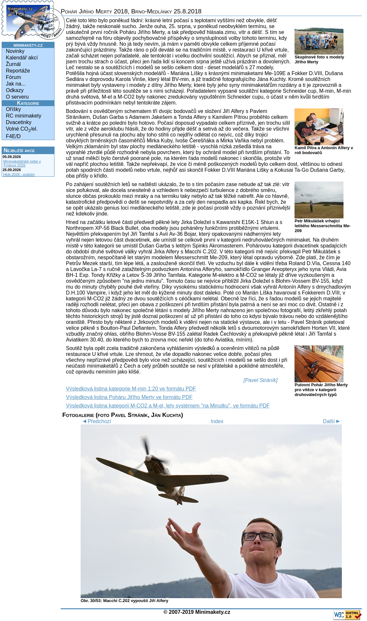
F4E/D (13, 136)
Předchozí (96, 421)
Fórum (13, 77)
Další (332, 421)
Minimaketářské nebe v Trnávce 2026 (22, 163)
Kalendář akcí (22, 57)
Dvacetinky (18, 122)
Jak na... (15, 84)
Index (217, 421)
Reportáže (18, 70)
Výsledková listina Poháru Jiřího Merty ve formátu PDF (129, 397)
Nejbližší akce (19, 150)
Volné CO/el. (22, 129)
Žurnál (13, 64)
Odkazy (15, 90)
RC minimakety (23, 116)
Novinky (15, 51)
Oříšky (13, 109)
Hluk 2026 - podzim (19, 174)
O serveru (17, 97)
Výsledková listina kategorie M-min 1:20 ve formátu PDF (131, 388)
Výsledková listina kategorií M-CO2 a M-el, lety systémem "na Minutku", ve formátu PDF (168, 405)
